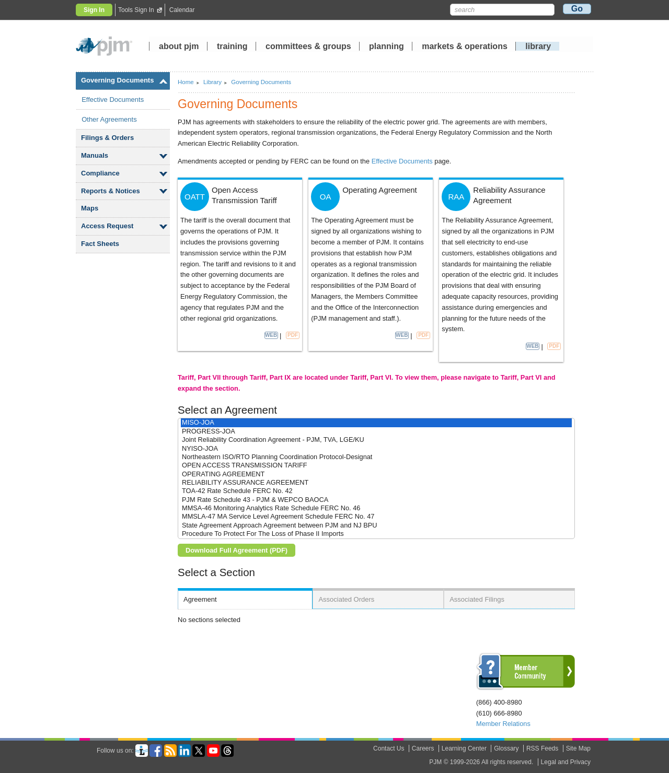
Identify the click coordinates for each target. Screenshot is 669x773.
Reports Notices (110, 191)
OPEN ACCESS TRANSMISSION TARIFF (376, 465)
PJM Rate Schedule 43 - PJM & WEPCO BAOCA (376, 500)
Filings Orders (107, 138)
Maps (89, 208)
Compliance (100, 173)
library (538, 46)
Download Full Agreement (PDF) (236, 550)
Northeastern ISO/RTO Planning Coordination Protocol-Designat (376, 457)
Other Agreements (109, 119)
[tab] (245, 598)
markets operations (464, 46)
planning (386, 46)
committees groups (308, 46)
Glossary (506, 748)
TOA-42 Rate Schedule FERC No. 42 (376, 491)
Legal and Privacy (566, 762)
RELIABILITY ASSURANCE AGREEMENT (376, 482)
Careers (423, 748)
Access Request (107, 226)
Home (186, 82)
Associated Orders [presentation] (346, 599)
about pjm (179, 46)
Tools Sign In (136, 10)
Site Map (578, 748)
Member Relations (503, 724)
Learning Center (464, 748)
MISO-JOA (376, 422)
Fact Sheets (100, 244)
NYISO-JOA (376, 448)
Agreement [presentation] (200, 599)
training (233, 46)
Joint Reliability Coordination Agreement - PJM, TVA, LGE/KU (376, 440)
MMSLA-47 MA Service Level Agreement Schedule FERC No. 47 (376, 516)
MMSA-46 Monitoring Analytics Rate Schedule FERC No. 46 (376, 508)
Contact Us (388, 748)
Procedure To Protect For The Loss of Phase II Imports (376, 534)
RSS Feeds (542, 748)
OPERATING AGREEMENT (376, 474)
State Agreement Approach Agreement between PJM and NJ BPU (376, 525)
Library (212, 82)
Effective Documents (113, 99)
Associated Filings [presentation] (476, 599)
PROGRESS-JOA (376, 431)
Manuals (94, 155)
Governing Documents (117, 80)
